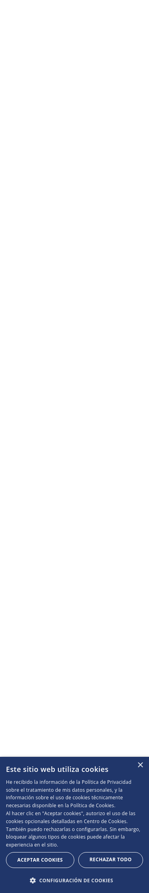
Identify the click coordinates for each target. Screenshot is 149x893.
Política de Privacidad (107, 782)
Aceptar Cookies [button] (40, 859)
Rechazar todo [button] (110, 859)
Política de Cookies (92, 805)
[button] (74, 880)
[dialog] (74, 825)
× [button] (140, 765)
